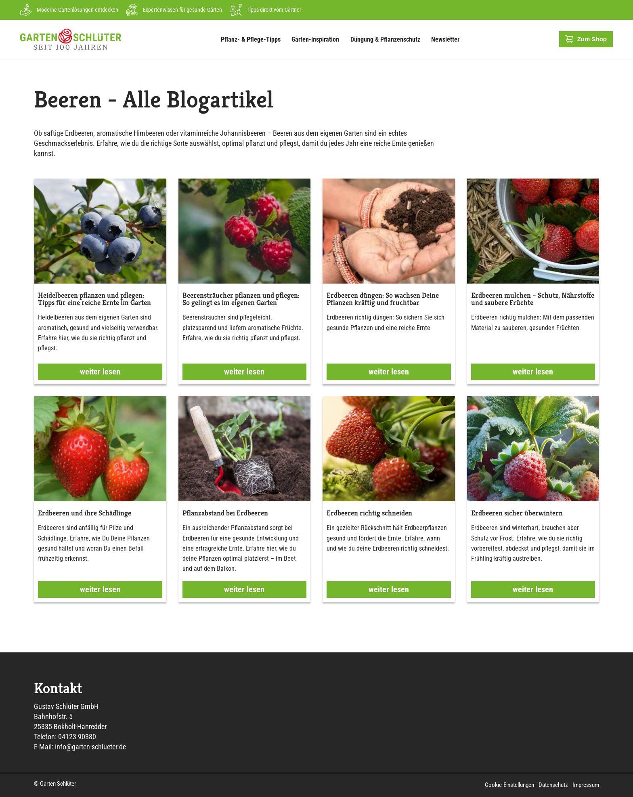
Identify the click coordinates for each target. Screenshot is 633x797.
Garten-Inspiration (317, 39)
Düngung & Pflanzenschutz (387, 39)
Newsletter (445, 39)
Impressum (585, 785)
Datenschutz (553, 785)
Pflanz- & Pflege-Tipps (253, 39)
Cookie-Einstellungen (510, 785)
